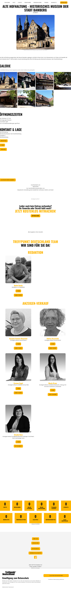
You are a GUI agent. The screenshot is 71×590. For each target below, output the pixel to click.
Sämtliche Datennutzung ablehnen (56, 579)
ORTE (14, 2)
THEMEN (46, 2)
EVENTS (20, 2)
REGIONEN (7, 2)
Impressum (11, 587)
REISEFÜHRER (28, 2)
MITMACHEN (64, 2)
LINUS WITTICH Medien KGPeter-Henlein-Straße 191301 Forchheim (35, 566)
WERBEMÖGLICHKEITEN (35, 553)
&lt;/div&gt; (35, 362)
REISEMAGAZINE (37, 2)
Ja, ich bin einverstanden (56, 575)
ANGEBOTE (54, 2)
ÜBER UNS (35, 539)
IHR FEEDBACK (35, 549)
